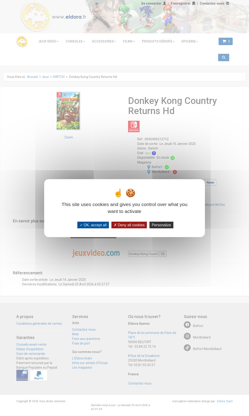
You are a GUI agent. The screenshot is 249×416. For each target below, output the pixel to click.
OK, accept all (93, 225)
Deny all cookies (129, 225)
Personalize (161, 225)
